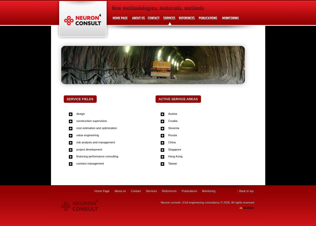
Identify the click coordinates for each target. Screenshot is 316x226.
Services (169, 20)
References (186, 20)
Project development (229, 20)
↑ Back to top (245, 191)
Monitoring (209, 191)
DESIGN (246, 207)
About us (138, 20)
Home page (120, 20)
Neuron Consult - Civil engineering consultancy (83, 20)
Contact (154, 20)
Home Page (101, 191)
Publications (207, 20)
